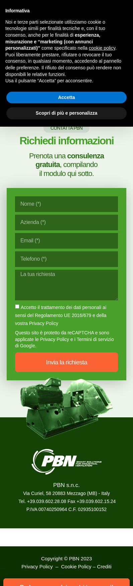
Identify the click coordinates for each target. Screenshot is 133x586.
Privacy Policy (54, 339)
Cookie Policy (76, 566)
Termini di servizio (95, 339)
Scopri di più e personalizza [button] (66, 113)
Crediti (104, 566)
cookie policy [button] (102, 48)
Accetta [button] (66, 97)
